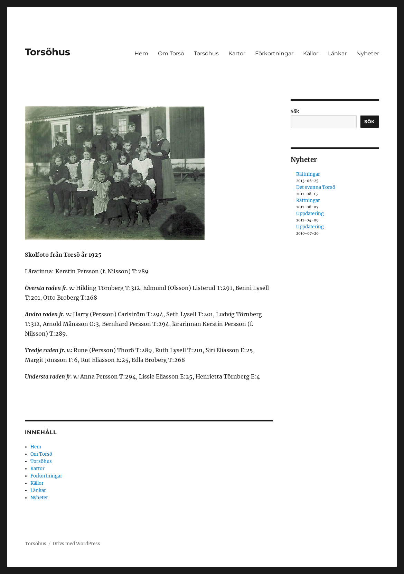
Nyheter (367, 53)
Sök (295, 112)
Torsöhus (47, 52)
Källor (310, 53)
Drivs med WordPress (76, 544)
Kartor (236, 53)
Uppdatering (310, 214)
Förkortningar (274, 53)
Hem (141, 53)
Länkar (337, 53)
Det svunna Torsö (315, 187)
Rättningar (308, 174)
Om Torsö (171, 53)
